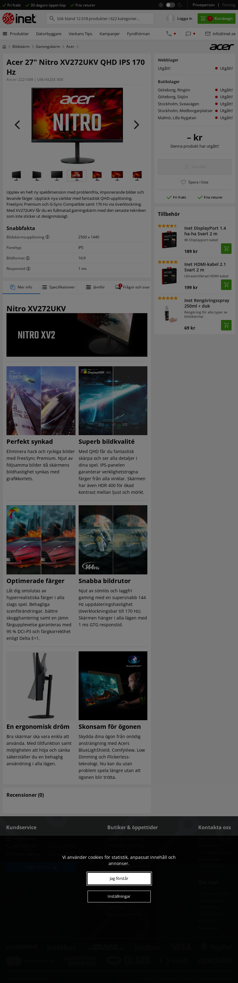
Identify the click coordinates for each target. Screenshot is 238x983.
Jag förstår (119, 878)
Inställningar (119, 896)
